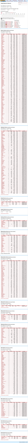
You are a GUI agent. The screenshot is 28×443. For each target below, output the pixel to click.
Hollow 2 (2, 164)
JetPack (2, 244)
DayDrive (2, 132)
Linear (2, 40)
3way (1, 262)
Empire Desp (2, 72)
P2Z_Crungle (2, 174)
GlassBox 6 (2, 82)
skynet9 (2, 292)
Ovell (1, 101)
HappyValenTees (3, 243)
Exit (1, 158)
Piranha (2, 176)
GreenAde (2, 84)
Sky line (2, 287)
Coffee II (2, 155)
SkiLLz (2, 184)
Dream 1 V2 (2, 274)
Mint (1, 98)
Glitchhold (2, 161)
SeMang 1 (2, 107)
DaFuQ (2, 270)
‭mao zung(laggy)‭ (16, 27)
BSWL (2, 268)
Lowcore (2, 95)
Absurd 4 (2, 56)
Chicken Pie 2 (2, 63)
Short (2, 181)
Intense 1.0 (2, 165)
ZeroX (2, 120)
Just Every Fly (3, 166)
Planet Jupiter (3, 141)
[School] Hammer (3, 53)
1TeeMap (2, 328)
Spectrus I (2, 293)
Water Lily (2, 118)
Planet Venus (2, 50)
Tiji (1, 189)
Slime (2, 142)
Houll (2, 86)
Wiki (24, 0)
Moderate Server (20, 1)
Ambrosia (2, 306)
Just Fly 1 (2, 333)
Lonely (2, 94)
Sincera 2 (2, 110)
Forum (22, 0)
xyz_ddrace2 (2, 122)
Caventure (2, 221)
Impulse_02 (2, 279)
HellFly (2, 332)
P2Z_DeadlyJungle (3, 175)
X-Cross (2, 296)
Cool (1, 65)
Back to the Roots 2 (3, 236)
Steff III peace (2, 294)
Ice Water (2, 51)
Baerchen (2, 151)
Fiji (1, 73)
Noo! (1, 139)
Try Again (2, 190)
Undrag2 (2, 117)
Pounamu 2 (2, 105)
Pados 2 (2, 102)
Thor (1, 115)
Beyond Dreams (3, 59)
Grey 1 (2, 241)
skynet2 (2, 288)
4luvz (2, 263)
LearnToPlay (2, 39)
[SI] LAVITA (2, 147)
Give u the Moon (3, 78)
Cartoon (2, 44)
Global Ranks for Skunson (9, 1)
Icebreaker (2, 46)
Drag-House (2, 273)
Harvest (2, 85)
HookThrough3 (3, 135)
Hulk (1, 87)
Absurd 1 (2, 54)
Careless (2, 62)
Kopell (2, 167)
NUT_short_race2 (3, 318)
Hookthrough (2, 134)
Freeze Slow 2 (3, 331)
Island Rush (2, 89)
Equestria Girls (3, 275)
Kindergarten (2, 92)
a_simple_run (2, 148)
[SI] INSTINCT (2, 146)
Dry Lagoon (2, 69)
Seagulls (2, 106)
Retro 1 (2, 249)
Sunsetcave (2, 250)
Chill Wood (2, 35)
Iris (1, 88)
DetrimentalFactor (3, 68)
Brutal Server (25, 1)
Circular (2, 64)
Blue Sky (2, 266)
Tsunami (2, 42)
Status (7, 0)
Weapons (2, 144)
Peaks (2, 247)
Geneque (2, 77)
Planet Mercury (3, 104)
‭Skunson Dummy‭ (17, 25)
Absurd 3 (2, 55)
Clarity (2, 154)
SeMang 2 (2, 108)
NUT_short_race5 (3, 319)
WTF (1, 119)
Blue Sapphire (3, 60)
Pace (1, 225)
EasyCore (2, 238)
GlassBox (2, 79)
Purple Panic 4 (3, 178)
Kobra (2, 47)
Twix (1, 191)
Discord (19, 0)
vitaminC (2, 251)
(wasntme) (2, 52)
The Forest (2, 34)
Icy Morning (2, 278)
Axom (2, 264)
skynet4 (2, 289)
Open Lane (2, 100)
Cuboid (2, 66)
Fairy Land (2, 239)
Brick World (2, 267)
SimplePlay (2, 182)
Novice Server (16, 1)
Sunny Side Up (3, 41)
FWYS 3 (2, 277)
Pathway (2, 245)
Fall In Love (2, 276)
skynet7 (2, 291)
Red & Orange (3, 248)
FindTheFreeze (3, 160)
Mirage (2, 137)
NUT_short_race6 (3, 316)
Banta (2, 57)
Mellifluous (2, 97)
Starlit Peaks (2, 187)
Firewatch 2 (2, 74)
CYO (1, 156)
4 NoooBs (2, 145)
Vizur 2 (2, 192)
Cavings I (2, 153)
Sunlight (2, 113)
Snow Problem (3, 185)
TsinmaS (2, 295)
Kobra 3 (2, 48)
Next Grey (2, 172)
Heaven (2, 162)
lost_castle (2, 203)
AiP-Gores (10, 25)
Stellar (2, 226)
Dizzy (2, 133)
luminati (2, 168)
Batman (2, 58)
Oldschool (8, 25)
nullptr (2, 204)
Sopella (2, 111)
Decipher (2, 67)
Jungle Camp (2, 90)
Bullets (2, 43)
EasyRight (2, 70)
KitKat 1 (2, 280)
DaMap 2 (2, 271)
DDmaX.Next (8, 21)
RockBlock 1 (2, 284)
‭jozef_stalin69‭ (16, 26)
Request (2, 179)
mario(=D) (2, 281)
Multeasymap (11, 12)
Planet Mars (2, 49)
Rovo (10, 21)
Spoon (2, 186)
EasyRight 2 (2, 71)
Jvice (2, 136)
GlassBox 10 (2, 240)
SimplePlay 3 (2, 183)
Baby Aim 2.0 (2, 150)
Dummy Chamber (3, 222)
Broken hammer (3, 224)
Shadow (2, 121)
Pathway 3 (2, 246)
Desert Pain (2, 272)
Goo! (1, 45)
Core (1, 237)
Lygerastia (2, 169)
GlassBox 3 (2, 80)
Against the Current (3, 149)
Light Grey (2, 93)
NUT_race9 (2, 315)
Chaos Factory (3, 269)
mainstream (2, 170)
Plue (1, 177)
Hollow (2, 163)
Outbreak (2, 140)
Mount (2, 171)
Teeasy (9, 27)
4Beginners (2, 38)
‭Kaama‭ (15, 23)
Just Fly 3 (2, 334)
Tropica (2, 143)
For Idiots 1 (2, 75)
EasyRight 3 (2, 37)
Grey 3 (2, 242)
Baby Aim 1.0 (2, 131)
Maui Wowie (2, 96)
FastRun (2, 159)
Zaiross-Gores (3, 193)
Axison (2, 36)
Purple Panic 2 (3, 283)
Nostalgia (2, 202)
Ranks (10, 0)
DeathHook (2, 157)
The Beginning (3, 188)
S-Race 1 (2, 286)
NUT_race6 (2, 317)
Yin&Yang (2, 297)
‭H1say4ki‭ (16, 21)
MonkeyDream (3, 138)
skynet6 (2, 290)
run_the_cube (2, 285)
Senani (2, 109)
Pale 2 (2, 282)
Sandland (10, 26)
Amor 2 (2, 330)
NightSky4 (2, 173)
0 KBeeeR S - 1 (3, 261)
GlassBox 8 (2, 83)
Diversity (10, 23)
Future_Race (2, 76)
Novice (7, 23)
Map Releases (15, 0)
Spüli (1, 112)
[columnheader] (3, 201)
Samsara (2, 223)
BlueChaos (2, 61)
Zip (1, 252)
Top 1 (2, 116)
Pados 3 (2, 103)
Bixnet (2, 265)
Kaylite (2, 91)
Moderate (8, 26)
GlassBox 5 (2, 81)
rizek (1, 180)
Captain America (3, 152)
